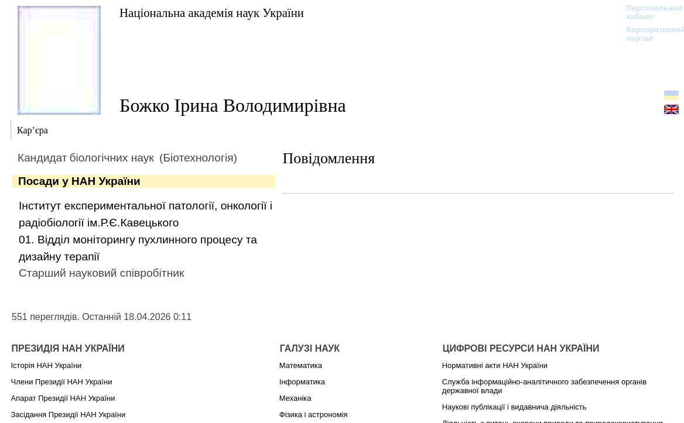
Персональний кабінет (649, 12)
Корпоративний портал (649, 34)
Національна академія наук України (211, 12)
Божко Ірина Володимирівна (232, 105)
